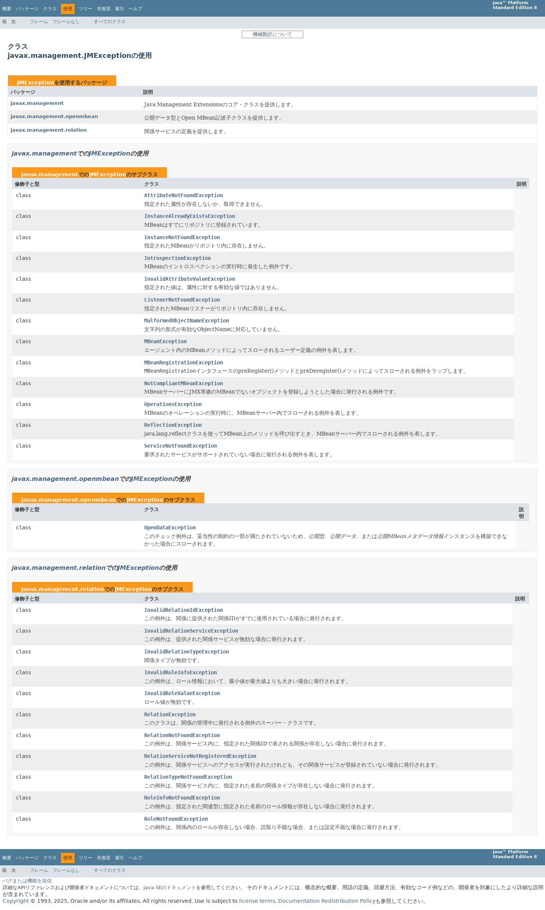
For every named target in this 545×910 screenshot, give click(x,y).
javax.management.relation (49, 130)
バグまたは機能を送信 (27, 881)
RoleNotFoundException (176, 819)
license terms (257, 901)
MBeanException (165, 341)
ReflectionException (173, 425)
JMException (35, 82)
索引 (119, 8)
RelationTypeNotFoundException (188, 777)
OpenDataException (170, 527)
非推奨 (104, 8)
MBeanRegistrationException (183, 362)
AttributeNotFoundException (183, 195)
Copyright (16, 901)
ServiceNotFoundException (180, 446)
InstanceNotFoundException (182, 237)
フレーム (39, 21)
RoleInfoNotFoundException (182, 798)
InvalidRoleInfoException (180, 672)
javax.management (37, 103)
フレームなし (66, 21)
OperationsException (173, 404)
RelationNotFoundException (182, 735)
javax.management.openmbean (54, 116)
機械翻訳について (272, 34)
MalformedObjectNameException (186, 320)
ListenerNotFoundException (182, 300)
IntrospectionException (177, 258)
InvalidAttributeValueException (189, 279)
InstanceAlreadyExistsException (189, 216)
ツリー (85, 8)
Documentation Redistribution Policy (326, 901)
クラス (50, 8)
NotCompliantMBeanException (183, 383)
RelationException (170, 714)
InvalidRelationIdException (183, 610)
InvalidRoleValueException (182, 693)
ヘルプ (135, 8)
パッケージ (27, 8)
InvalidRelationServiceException (191, 631)
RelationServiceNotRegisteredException (200, 756)
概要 (6, 8)
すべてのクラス (110, 21)
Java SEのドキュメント (169, 887)
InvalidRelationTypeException (186, 652)
